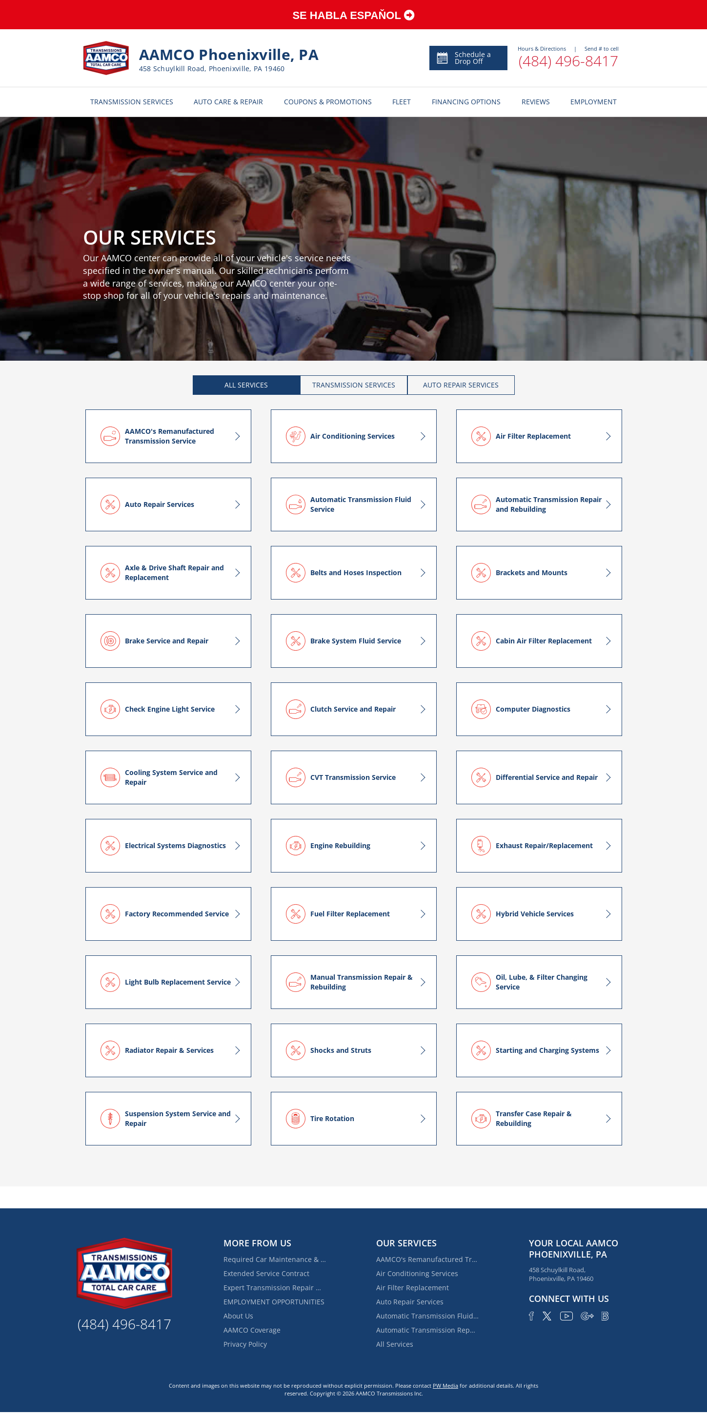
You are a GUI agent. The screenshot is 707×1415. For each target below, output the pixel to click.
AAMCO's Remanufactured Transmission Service (427, 1259)
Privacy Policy (245, 1344)
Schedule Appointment (467, 58)
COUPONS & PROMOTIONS (328, 101)
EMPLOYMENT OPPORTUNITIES (273, 1301)
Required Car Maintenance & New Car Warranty (274, 1259)
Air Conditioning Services (417, 1273)
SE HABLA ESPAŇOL (353, 15)
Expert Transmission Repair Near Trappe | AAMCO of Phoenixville (274, 1287)
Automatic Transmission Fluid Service (427, 1315)
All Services (394, 1344)
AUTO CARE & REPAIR (228, 101)
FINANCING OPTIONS (466, 101)
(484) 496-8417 (568, 61)
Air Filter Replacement (412, 1287)
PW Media (445, 1385)
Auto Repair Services (410, 1301)
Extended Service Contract (266, 1273)
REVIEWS (536, 101)
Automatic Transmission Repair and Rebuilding (427, 1330)
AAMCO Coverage (252, 1330)
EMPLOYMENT (593, 101)
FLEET (401, 101)
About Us (238, 1315)
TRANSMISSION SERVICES (131, 101)
